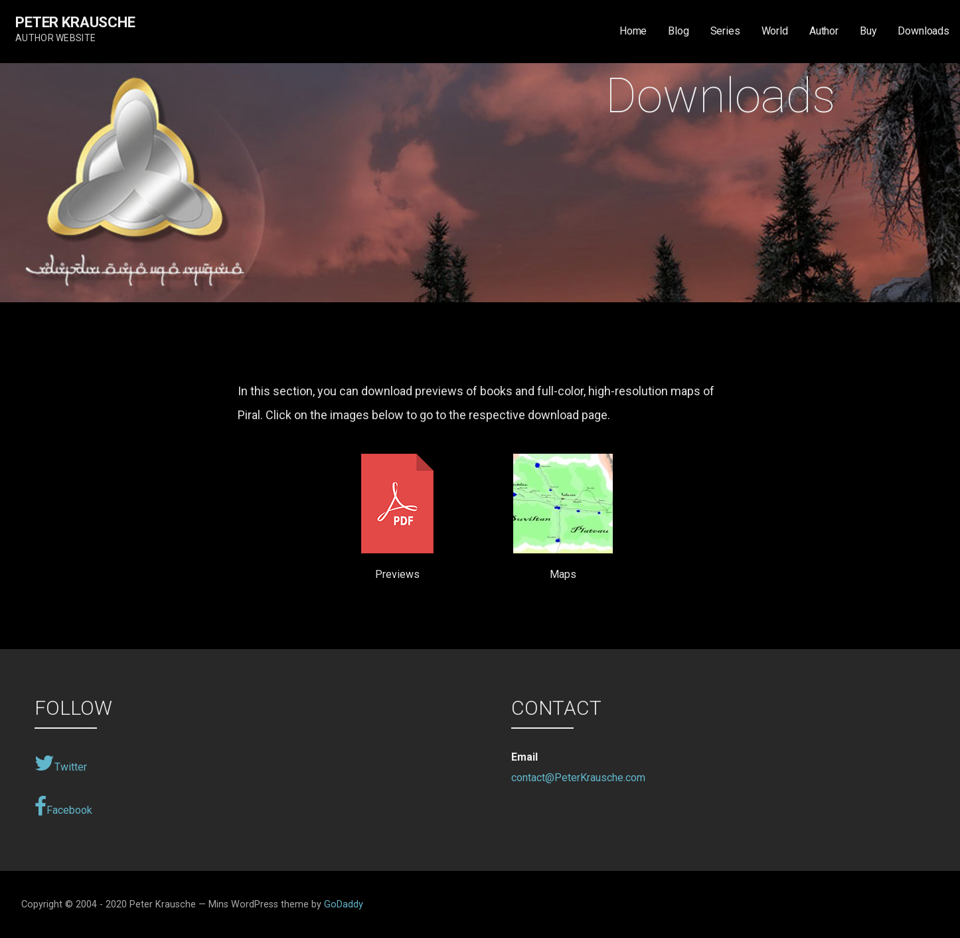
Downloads (923, 31)
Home (633, 31)
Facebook (63, 806)
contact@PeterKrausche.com (578, 777)
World (774, 31)
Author (824, 31)
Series (725, 31)
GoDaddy (343, 904)
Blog (678, 31)
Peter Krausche (75, 22)
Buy (868, 31)
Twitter (61, 763)
